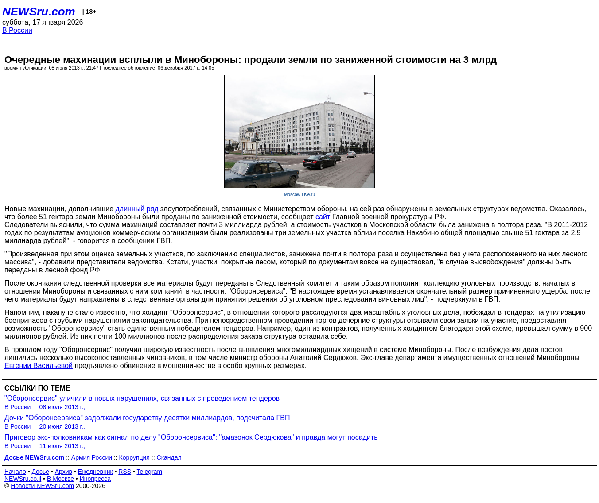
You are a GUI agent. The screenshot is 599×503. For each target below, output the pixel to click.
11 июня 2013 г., (62, 445)
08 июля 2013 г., (62, 406)
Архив (63, 471)
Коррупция (134, 457)
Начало (15, 471)
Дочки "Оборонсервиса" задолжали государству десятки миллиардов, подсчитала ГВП (147, 418)
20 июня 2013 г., (62, 426)
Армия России (91, 457)
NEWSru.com (38, 11)
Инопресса (95, 478)
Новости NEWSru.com (42, 485)
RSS (124, 471)
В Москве (60, 478)
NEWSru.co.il (22, 478)
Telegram (150, 471)
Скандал (169, 457)
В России (17, 30)
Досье (40, 471)
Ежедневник (95, 471)
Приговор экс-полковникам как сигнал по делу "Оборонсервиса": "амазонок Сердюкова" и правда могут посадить (191, 437)
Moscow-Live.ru (299, 194)
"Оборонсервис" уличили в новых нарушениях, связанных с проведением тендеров (142, 398)
